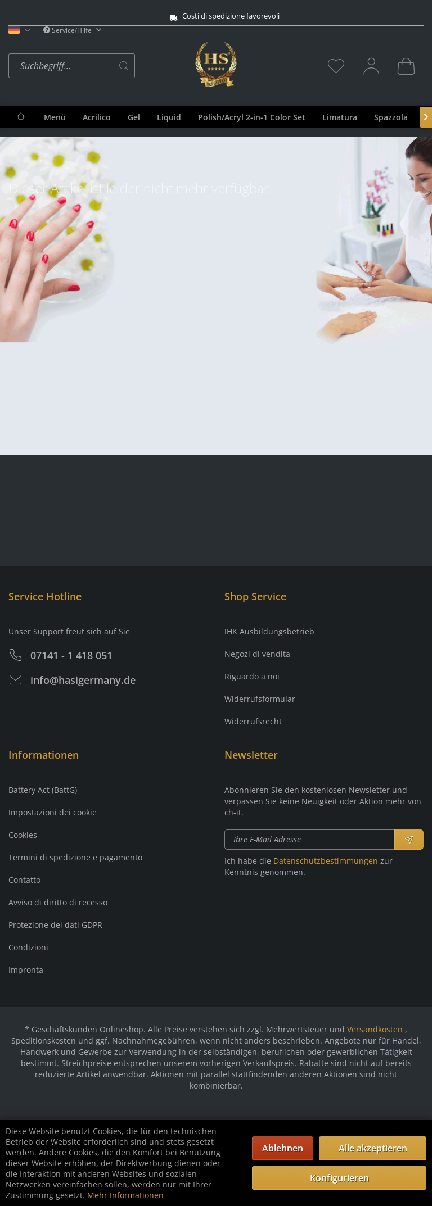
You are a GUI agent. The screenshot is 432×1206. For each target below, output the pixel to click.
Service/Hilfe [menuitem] (68, 30)
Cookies (22, 834)
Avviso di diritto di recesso (57, 902)
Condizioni (28, 947)
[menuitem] (99, 66)
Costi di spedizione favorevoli (203, 16)
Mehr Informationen (125, 1195)
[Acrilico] (96, 117)
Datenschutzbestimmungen (325, 860)
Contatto (24, 879)
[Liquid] (169, 117)
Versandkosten (375, 1029)
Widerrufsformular (259, 698)
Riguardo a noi (252, 676)
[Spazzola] (391, 117)
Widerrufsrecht (253, 721)
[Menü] (54, 117)
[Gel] (133, 117)
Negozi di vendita (257, 654)
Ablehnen (282, 1148)
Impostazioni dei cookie (52, 812)
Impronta (25, 969)
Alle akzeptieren (373, 1148)
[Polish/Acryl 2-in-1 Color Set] (252, 117)
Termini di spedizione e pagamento (75, 857)
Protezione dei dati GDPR (55, 924)
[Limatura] (340, 117)
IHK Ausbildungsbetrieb (269, 631)
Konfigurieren (339, 1178)
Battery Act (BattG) (42, 790)
